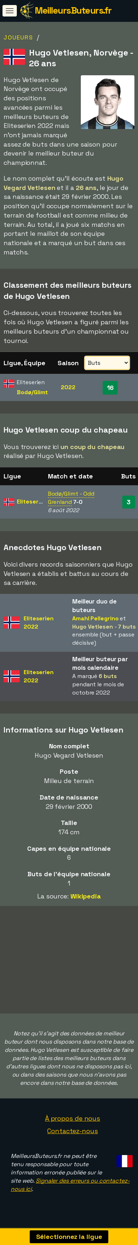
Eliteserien (32, 501)
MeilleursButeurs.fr (73, 10)
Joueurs (18, 37)
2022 (68, 387)
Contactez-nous (72, 1132)
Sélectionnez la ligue (69, 1236)
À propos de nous (72, 1119)
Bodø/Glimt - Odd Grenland (71, 498)
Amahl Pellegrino (95, 618)
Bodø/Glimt (32, 392)
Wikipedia (85, 896)
